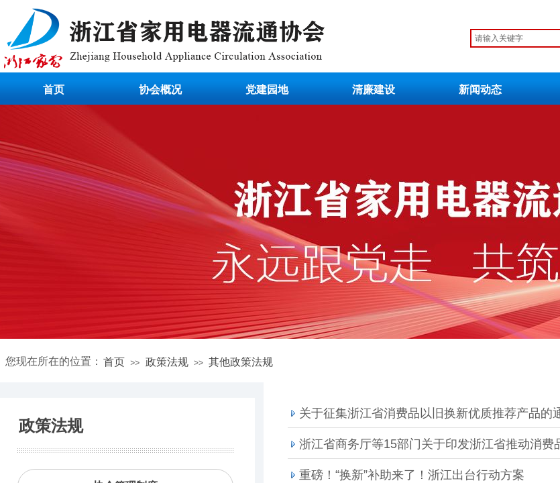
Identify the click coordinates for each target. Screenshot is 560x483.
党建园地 (266, 89)
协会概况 (160, 89)
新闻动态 (480, 89)
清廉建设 (373, 89)
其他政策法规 (241, 362)
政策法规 (167, 362)
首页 (53, 89)
